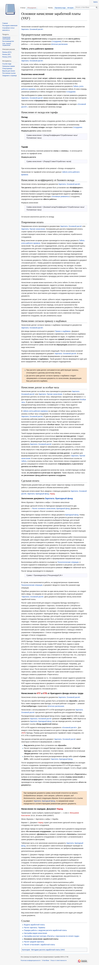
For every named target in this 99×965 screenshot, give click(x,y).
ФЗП (23, 733)
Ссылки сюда (6, 64)
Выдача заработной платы (34, 925)
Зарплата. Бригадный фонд (38, 494)
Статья (22, 8)
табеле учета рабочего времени (35, 411)
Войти (95, 2)
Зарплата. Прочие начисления (33, 229)
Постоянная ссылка (8, 73)
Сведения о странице (9, 75)
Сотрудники (56, 41)
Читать (50, 8)
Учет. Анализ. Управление (6, 44)
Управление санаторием (6, 38)
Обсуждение (31, 8)
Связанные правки (8, 66)
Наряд (52, 494)
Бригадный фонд (63, 508)
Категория (26, 950)
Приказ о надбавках (63, 331)
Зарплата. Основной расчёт (32, 29)
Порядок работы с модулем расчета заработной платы (45, 930)
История (70, 8)
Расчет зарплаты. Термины (34, 928)
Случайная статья (8, 28)
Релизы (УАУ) (6, 57)
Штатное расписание (59, 44)
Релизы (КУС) (6, 52)
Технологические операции (68, 562)
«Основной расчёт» (69, 727)
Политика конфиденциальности (30, 960)
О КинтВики (45, 960)
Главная (5, 23)
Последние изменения (9, 25)
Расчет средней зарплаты (34, 942)
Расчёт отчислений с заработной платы (39, 945)
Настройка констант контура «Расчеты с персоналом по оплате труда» (51, 936)
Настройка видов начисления (35, 933)
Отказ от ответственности (58, 960)
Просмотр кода (60, 8)
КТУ (39, 693)
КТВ (45, 693)
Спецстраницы (7, 68)
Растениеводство (8, 41)
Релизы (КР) (6, 54)
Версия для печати (8, 71)
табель (24, 461)
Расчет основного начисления (44, 508)
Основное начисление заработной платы (41, 939)
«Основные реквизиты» (60, 196)
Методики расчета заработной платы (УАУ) (48, 950)
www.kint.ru (6, 30)
